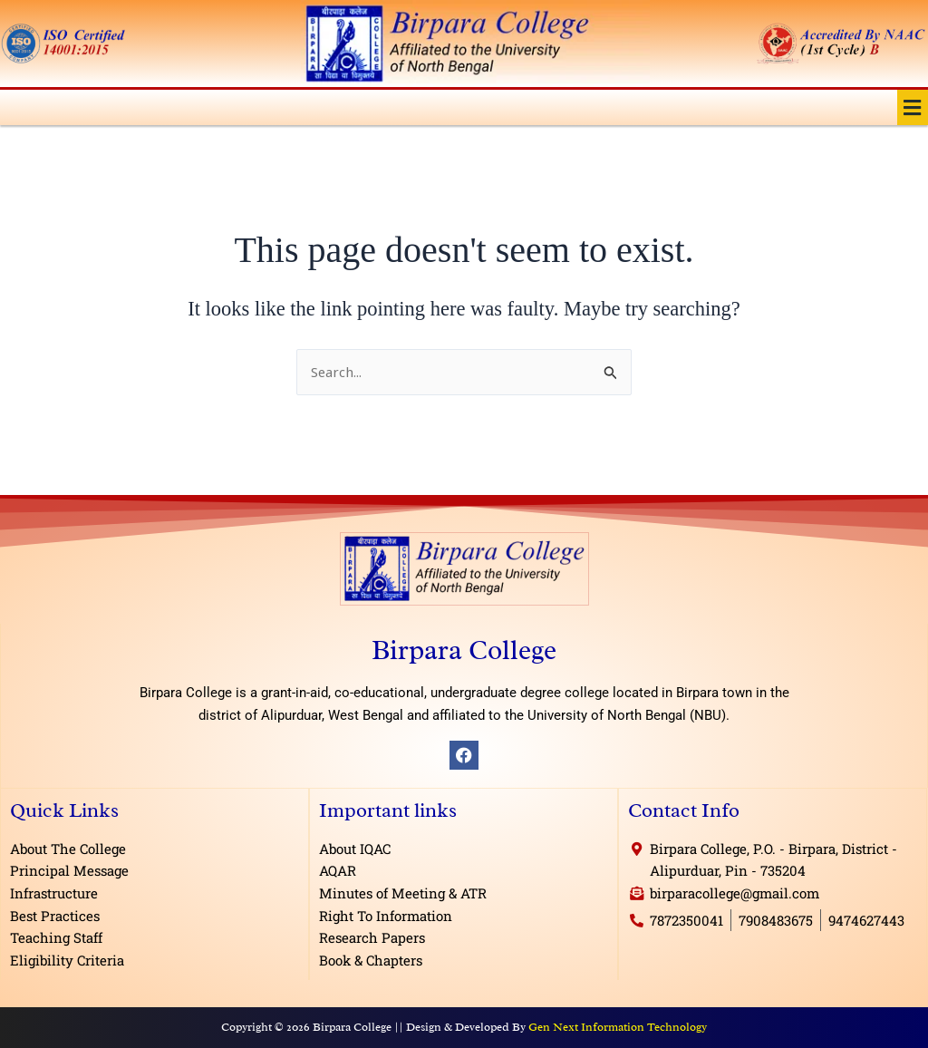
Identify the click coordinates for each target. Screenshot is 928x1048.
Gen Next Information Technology (617, 1026)
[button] (912, 107)
